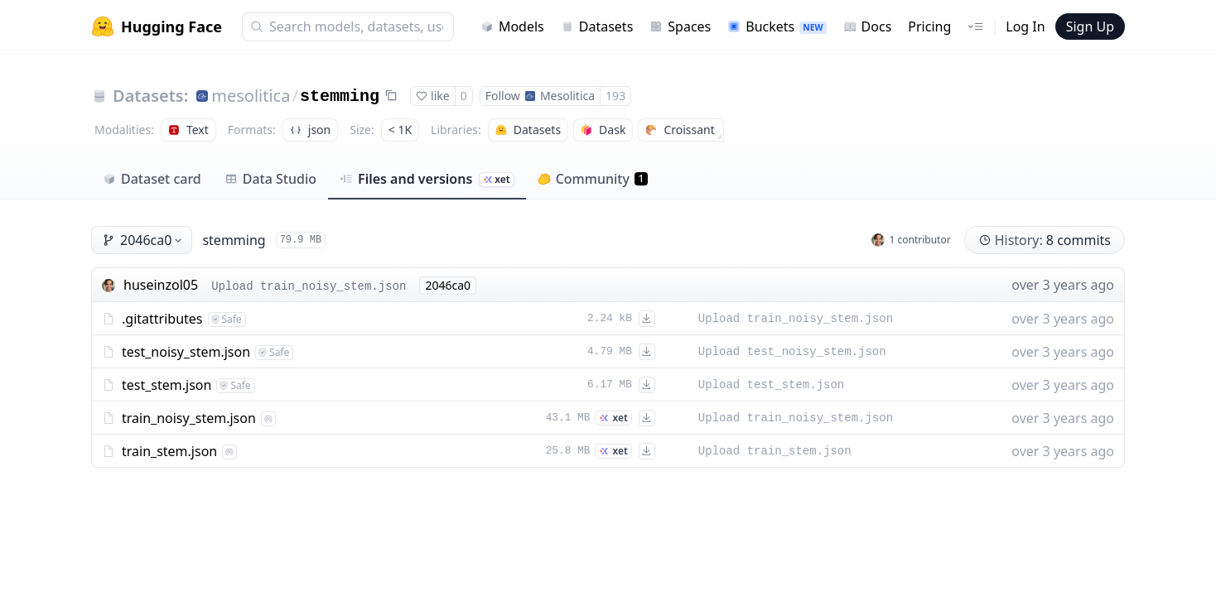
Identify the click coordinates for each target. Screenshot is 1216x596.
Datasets (597, 26)
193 (615, 95)
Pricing (929, 26)
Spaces (680, 26)
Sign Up (1090, 26)
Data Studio (270, 179)
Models (512, 26)
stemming (339, 96)
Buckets (776, 26)
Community (593, 179)
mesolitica (250, 95)
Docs (867, 26)
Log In (1025, 26)
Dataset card (152, 179)
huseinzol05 (160, 285)
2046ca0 (143, 240)
